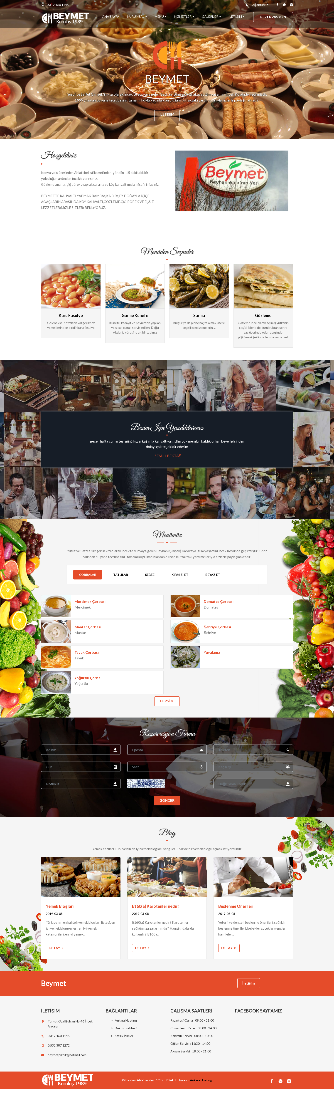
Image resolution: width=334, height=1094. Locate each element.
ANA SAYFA (110, 18)
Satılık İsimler (124, 1041)
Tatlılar (120, 575)
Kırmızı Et (180, 575)
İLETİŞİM (235, 18)
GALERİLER (210, 18)
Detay (57, 951)
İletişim (167, 115)
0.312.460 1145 (55, 5)
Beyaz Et (212, 575)
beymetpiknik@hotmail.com (67, 1060)
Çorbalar (87, 575)
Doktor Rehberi (126, 1033)
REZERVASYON (273, 19)
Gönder (167, 803)
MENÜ (159, 18)
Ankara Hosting (126, 1025)
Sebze (150, 575)
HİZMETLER (183, 18)
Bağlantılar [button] (255, 5)
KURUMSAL (135, 18)
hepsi (167, 702)
